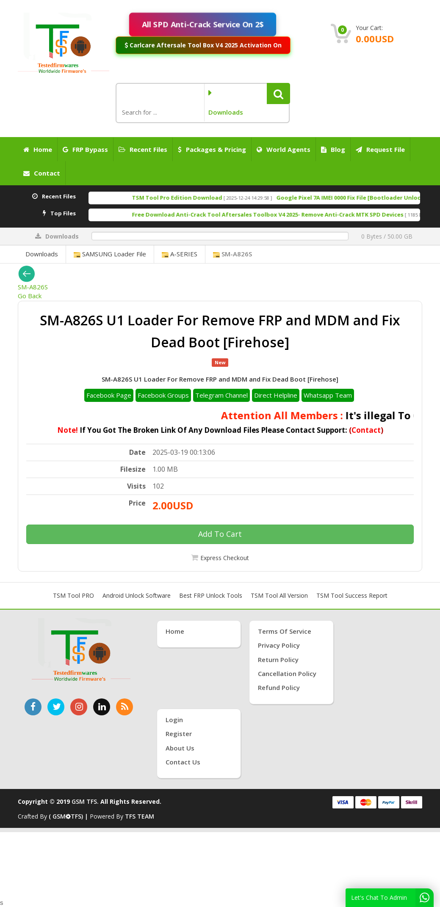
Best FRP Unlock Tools (210, 595)
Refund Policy (279, 687)
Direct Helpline (275, 395)
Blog (333, 149)
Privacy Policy (279, 645)
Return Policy (278, 659)
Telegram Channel (221, 395)
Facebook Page (108, 395)
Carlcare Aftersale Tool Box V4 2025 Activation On (203, 45)
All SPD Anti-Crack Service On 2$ (202, 24)
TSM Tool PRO (73, 595)
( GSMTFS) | (69, 816)
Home (37, 149)
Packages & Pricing (212, 149)
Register (179, 733)
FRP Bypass (85, 149)
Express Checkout (224, 558)
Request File (380, 149)
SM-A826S (232, 254)
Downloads (41, 254)
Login (174, 719)
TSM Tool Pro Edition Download (192, 197)
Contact (41, 173)
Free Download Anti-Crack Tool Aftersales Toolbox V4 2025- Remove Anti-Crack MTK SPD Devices (282, 214)
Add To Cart (220, 534)
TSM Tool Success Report (351, 595)
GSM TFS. (85, 801)
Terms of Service (284, 631)
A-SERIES (179, 254)
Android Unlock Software (136, 595)
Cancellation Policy (287, 673)
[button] (278, 93)
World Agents (283, 149)
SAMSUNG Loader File (110, 254)
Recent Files (143, 149)
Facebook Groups (163, 395)
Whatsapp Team (328, 395)
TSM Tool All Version (279, 595)
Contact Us (183, 762)
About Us (180, 748)
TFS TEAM (139, 816)
